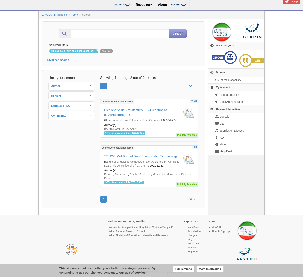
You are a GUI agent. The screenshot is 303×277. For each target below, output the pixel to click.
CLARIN (216, 227)
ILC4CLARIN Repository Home (59, 14)
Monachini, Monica (164, 174)
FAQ (189, 239)
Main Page (193, 227)
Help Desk (193, 251)
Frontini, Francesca (115, 174)
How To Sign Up (221, 231)
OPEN (194, 101)
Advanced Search (57, 60)
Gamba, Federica (139, 174)
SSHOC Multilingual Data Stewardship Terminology (141, 156)
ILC (195, 147)
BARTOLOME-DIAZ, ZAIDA (121, 128)
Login (291, 1)
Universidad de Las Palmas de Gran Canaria (132, 120)
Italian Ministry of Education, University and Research (138, 235)
